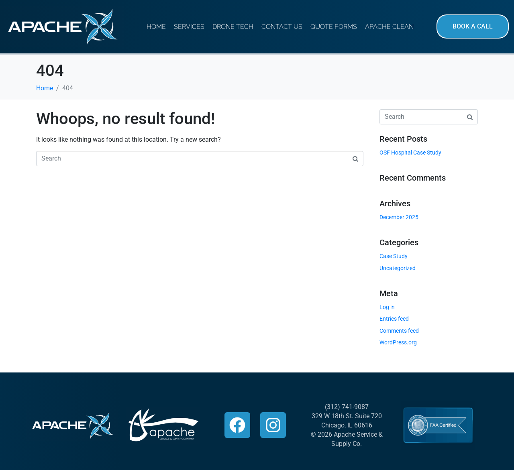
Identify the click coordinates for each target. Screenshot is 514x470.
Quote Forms (333, 27)
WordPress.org (398, 342)
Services (189, 27)
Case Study (393, 256)
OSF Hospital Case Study (410, 152)
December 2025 (398, 217)
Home (156, 27)
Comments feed (399, 331)
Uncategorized (397, 268)
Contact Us (281, 27)
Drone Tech (232, 27)
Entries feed (394, 318)
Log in (387, 307)
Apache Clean (389, 27)
